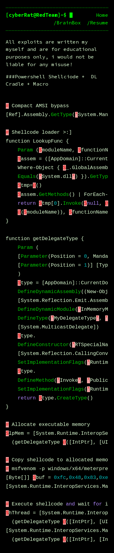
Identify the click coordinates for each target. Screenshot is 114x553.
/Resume (97, 22)
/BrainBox (67, 22)
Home (102, 15)
